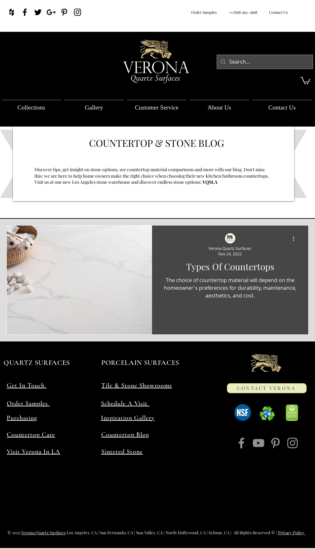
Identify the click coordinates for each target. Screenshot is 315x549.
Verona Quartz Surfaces (43, 532)
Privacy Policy (291, 532)
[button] (305, 80)
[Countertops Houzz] (11, 12)
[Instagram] (292, 443)
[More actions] (296, 239)
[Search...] (264, 62)
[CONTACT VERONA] (267, 388)
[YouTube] (258, 443)
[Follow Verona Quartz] (77, 12)
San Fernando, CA (116, 532)
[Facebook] (241, 443)
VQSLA (210, 182)
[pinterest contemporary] (64, 12)
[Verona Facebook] (25, 12)
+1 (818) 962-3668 (243, 12)
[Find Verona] (38, 12)
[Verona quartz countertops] (51, 12)
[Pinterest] (275, 443)
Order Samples (204, 12)
